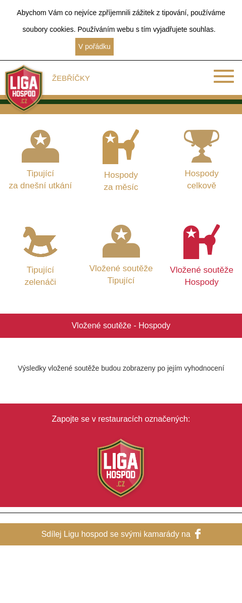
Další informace (142, 46)
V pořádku (94, 46)
